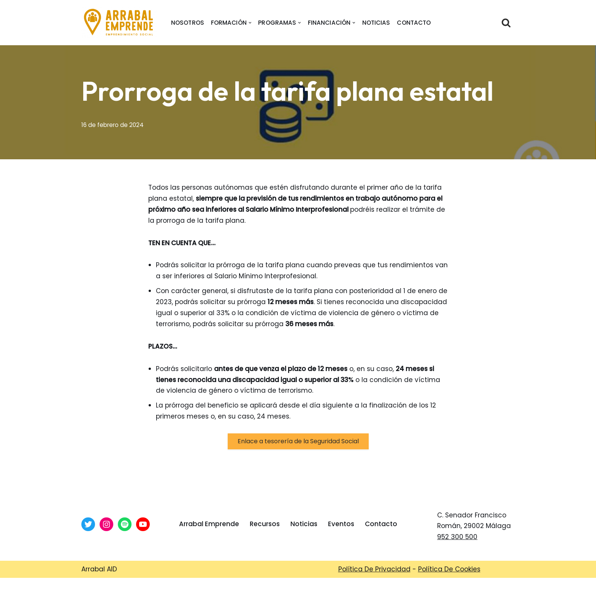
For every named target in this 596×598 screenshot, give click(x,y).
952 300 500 (457, 536)
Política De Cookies (449, 569)
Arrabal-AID (271, 587)
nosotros (187, 23)
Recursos (265, 523)
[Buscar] (506, 22)
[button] (250, 22)
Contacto (414, 23)
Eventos (341, 523)
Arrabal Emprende (209, 523)
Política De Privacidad (374, 569)
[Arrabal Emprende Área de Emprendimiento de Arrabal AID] (119, 22)
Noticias (376, 23)
